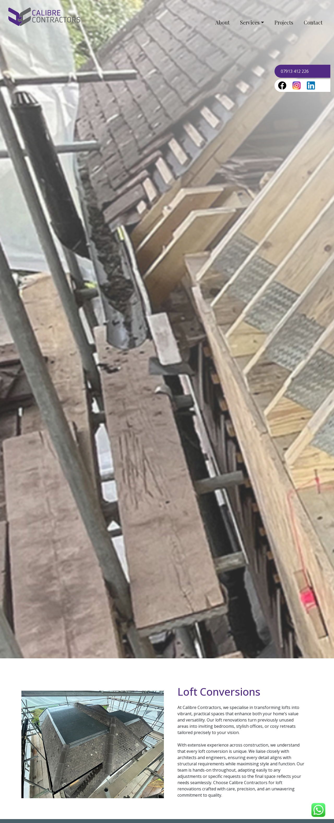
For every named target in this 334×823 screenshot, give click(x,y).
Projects (284, 22)
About (222, 22)
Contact (313, 22)
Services (250, 22)
